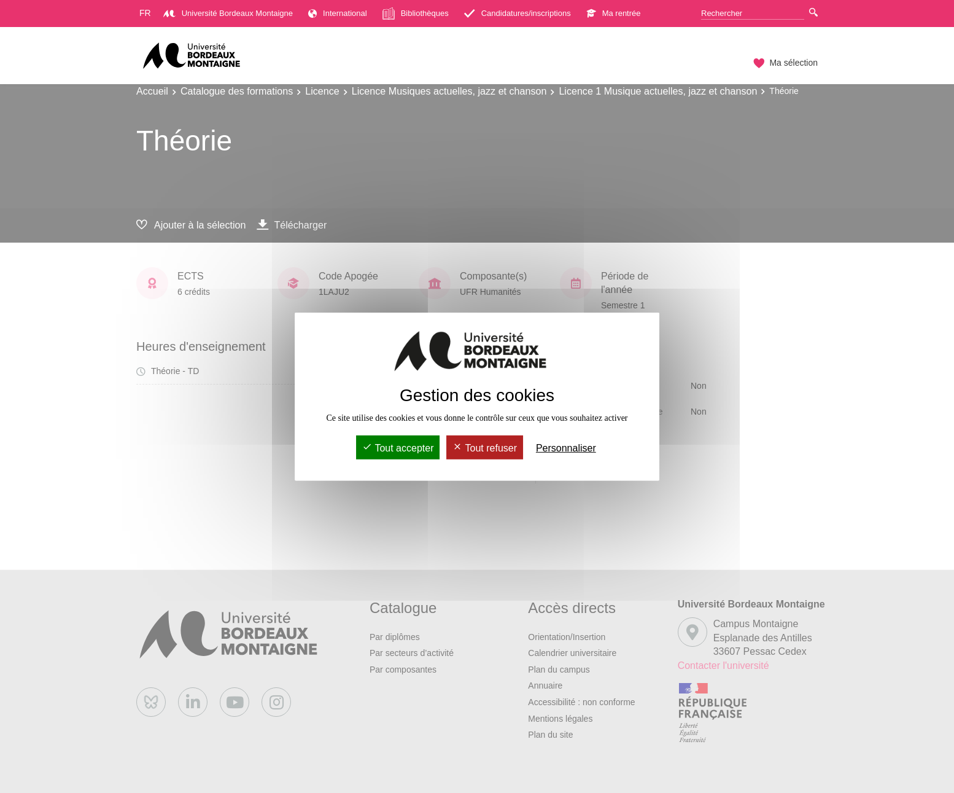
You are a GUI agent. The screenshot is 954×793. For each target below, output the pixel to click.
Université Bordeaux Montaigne (228, 13)
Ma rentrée (613, 13)
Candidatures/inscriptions (517, 13)
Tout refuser (484, 448)
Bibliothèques (415, 13)
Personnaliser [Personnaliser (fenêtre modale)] (566, 448)
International (337, 13)
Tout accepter (397, 448)
